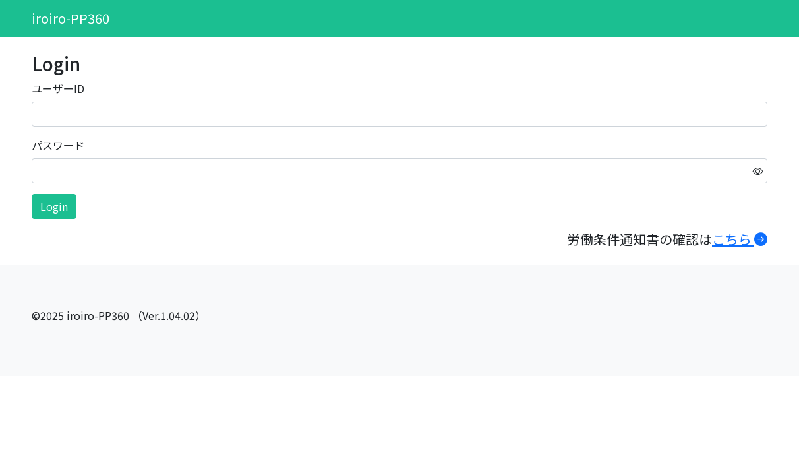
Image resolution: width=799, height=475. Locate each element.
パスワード (58, 145)
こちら (739, 239)
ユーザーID (58, 88)
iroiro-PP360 (70, 18)
